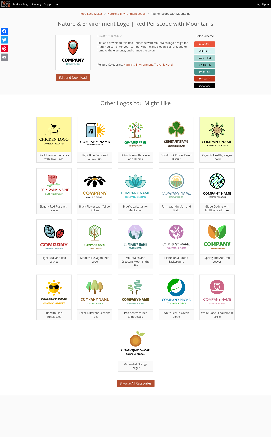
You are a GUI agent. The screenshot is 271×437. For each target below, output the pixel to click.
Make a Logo (21, 4)
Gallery (36, 4)
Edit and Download (73, 77)
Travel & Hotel (163, 64)
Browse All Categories (135, 383)
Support (49, 4)
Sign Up (261, 4)
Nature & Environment (138, 64)
